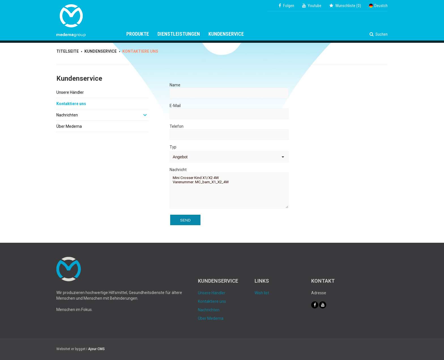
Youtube (311, 5)
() (345, 5)
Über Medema (69, 126)
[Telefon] (229, 134)
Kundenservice (226, 34)
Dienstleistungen (178, 34)
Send (185, 220)
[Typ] (229, 157)
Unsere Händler (70, 92)
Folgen (286, 5)
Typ (173, 147)
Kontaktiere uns (71, 103)
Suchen (379, 34)
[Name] (229, 93)
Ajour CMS (96, 349)
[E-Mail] (229, 113)
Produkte (137, 34)
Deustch (378, 5)
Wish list (262, 293)
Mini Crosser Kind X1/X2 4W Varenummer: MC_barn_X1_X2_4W (229, 190)
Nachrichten (67, 115)
